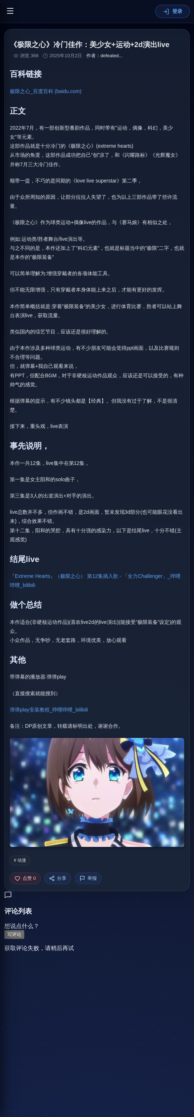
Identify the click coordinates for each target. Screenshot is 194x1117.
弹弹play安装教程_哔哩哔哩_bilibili (49, 710)
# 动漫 (20, 860)
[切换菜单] (10, 11)
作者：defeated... (104, 55)
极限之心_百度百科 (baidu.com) (46, 91)
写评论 (14, 934)
